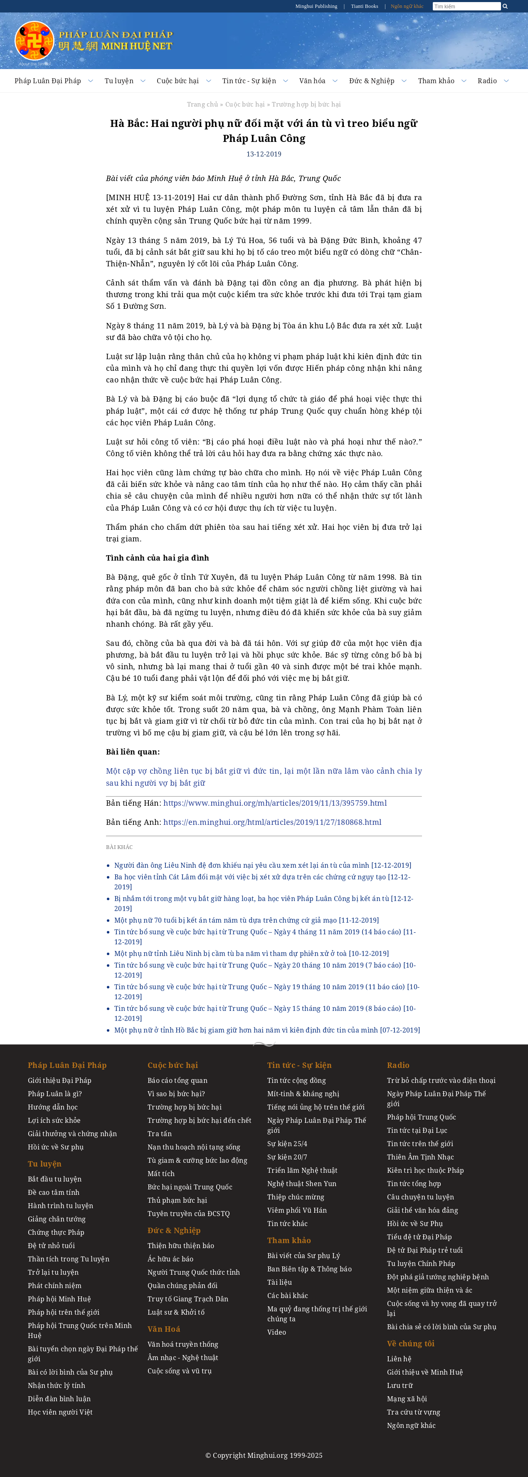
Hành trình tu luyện (60, 1205)
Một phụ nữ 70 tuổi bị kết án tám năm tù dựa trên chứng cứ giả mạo (246, 920)
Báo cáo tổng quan (177, 1080)
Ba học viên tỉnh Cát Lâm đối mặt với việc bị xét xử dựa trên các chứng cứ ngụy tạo (262, 881)
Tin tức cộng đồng (296, 1080)
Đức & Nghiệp (372, 80)
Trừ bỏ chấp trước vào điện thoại (441, 1080)
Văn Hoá (164, 1329)
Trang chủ (203, 104)
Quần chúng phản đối (182, 1285)
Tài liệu (279, 1282)
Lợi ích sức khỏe (54, 1120)
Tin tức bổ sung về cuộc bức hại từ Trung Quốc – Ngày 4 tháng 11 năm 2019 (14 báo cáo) (265, 936)
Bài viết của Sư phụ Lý (303, 1255)
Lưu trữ (400, 1385)
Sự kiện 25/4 (287, 1143)
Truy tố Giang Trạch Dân (188, 1298)
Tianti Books (365, 6)
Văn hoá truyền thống (183, 1344)
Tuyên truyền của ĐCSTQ (189, 1213)
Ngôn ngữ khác (407, 6)
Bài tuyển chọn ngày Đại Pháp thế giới (83, 1353)
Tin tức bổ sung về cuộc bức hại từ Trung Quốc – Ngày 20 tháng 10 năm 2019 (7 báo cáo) (265, 970)
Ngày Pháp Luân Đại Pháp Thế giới (317, 1125)
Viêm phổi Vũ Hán (297, 1210)
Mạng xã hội (407, 1398)
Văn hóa (312, 80)
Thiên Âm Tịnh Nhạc (420, 1157)
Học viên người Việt (60, 1412)
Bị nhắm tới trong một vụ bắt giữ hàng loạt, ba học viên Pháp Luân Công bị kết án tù (263, 903)
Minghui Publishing (317, 6)
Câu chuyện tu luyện (420, 1196)
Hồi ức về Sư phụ (56, 1147)
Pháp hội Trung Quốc (421, 1117)
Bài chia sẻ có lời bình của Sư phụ (441, 1326)
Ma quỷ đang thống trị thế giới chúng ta (317, 1313)
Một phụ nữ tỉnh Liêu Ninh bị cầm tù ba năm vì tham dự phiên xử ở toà (251, 953)
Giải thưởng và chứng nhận (72, 1133)
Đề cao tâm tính (53, 1192)
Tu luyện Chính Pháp (421, 1263)
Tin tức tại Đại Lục (417, 1130)
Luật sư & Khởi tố (176, 1312)
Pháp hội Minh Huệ (59, 1298)
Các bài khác (287, 1295)
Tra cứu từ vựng (413, 1412)
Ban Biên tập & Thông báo (309, 1268)
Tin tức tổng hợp (414, 1183)
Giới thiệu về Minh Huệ (425, 1372)
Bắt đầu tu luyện (55, 1179)
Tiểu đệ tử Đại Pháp (419, 1236)
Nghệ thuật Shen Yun (301, 1183)
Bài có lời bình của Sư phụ (70, 1372)
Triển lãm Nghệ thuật (302, 1170)
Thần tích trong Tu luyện (68, 1259)
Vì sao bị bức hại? (176, 1093)
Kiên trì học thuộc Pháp (425, 1170)
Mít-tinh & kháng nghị (303, 1093)
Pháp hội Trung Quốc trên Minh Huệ (80, 1330)
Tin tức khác (287, 1223)
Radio (487, 80)
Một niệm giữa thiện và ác (429, 1290)
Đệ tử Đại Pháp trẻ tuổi (425, 1250)
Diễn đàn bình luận (59, 1398)
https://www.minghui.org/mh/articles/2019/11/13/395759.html (275, 803)
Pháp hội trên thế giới (63, 1312)
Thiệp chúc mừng (295, 1196)
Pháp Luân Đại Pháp (48, 80)
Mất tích (161, 1173)
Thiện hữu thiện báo (181, 1245)
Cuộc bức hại (178, 80)
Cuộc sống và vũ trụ (180, 1370)
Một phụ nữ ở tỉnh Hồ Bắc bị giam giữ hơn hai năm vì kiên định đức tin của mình (267, 1030)
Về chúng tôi (410, 1343)
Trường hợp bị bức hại (306, 104)
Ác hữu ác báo (171, 1259)
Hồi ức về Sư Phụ (415, 1223)
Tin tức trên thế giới (420, 1143)
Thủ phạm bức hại (177, 1200)
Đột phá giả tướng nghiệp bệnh (438, 1276)
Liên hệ (399, 1358)
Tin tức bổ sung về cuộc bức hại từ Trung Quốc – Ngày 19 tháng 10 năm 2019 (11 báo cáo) (266, 991)
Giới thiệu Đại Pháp (59, 1080)
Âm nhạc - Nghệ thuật (183, 1357)
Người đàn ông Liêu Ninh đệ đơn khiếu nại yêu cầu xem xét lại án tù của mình (263, 865)
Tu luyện (119, 80)
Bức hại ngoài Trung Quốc (190, 1187)
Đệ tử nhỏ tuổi (51, 1245)
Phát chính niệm (54, 1285)
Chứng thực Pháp (56, 1232)
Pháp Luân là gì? (55, 1093)
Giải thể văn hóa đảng (422, 1210)
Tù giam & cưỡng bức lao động (197, 1160)
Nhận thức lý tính (56, 1385)
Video (276, 1332)
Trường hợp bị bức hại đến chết (200, 1120)
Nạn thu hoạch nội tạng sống (194, 1147)
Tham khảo (436, 80)
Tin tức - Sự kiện (249, 80)
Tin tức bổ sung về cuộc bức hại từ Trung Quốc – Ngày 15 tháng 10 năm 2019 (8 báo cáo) (265, 1013)
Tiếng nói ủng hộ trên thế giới (316, 1107)
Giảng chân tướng (57, 1219)
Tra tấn (160, 1133)
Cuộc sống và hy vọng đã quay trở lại (442, 1308)
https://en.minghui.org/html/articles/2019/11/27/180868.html (272, 822)
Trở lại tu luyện (53, 1272)
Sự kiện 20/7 (287, 1157)
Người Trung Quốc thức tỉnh (194, 1272)
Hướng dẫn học (53, 1107)
